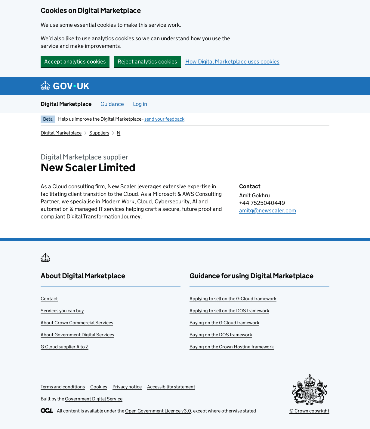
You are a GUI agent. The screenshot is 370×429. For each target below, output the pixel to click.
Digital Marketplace (66, 103)
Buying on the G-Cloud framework (224, 323)
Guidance (112, 103)
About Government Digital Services (77, 335)
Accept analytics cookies (75, 61)
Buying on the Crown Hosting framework (232, 347)
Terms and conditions (63, 387)
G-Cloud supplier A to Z (64, 347)
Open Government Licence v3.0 (158, 411)
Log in (140, 103)
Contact (49, 298)
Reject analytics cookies (147, 61)
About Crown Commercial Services (77, 323)
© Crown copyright (309, 411)
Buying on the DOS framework (221, 335)
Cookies (98, 387)
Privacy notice (127, 387)
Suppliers (99, 133)
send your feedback (164, 119)
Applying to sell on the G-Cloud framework (233, 298)
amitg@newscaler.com (267, 210)
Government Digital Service (93, 399)
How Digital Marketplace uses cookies (232, 61)
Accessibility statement (171, 387)
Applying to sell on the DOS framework (229, 310)
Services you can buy (62, 310)
